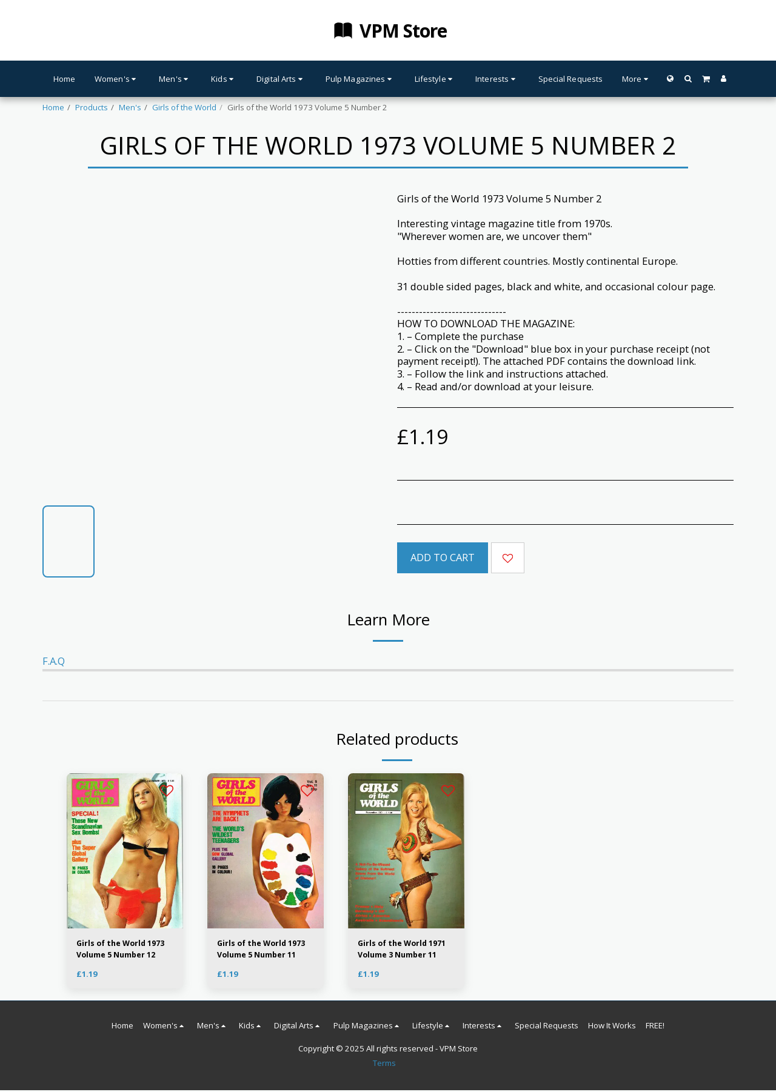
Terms (384, 1064)
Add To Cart (442, 557)
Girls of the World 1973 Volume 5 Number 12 (123, 949)
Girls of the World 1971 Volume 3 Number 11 (405, 949)
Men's (130, 107)
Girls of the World (184, 107)
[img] (125, 850)
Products (91, 107)
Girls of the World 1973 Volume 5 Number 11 (264, 949)
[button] (688, 78)
